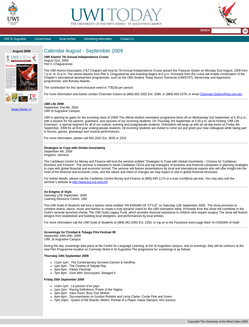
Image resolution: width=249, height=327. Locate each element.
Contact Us (127, 39)
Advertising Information (98, 39)
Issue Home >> (21, 109)
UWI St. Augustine (15, 39)
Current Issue (42, 39)
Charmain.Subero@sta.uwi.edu (221, 94)
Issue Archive (67, 39)
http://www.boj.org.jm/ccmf (89, 182)
